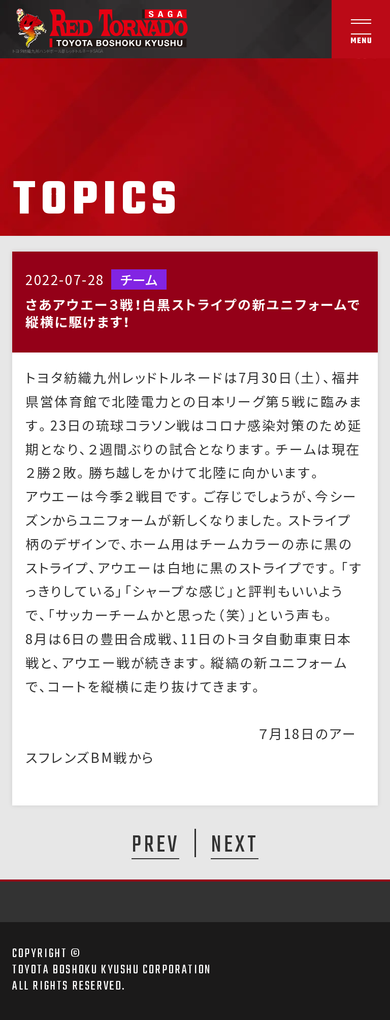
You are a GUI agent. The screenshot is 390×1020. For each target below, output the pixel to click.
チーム (138, 279)
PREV (155, 844)
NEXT (234, 844)
